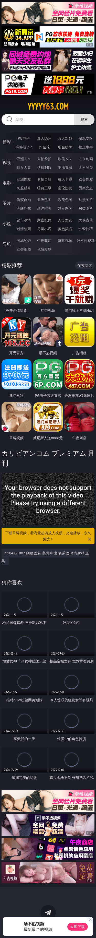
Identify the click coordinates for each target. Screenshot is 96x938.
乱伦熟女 (65, 187)
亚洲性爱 (24, 179)
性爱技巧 (86, 228)
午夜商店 (44, 240)
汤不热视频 (86, 240)
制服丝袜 (24, 187)
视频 (7, 162)
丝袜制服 (44, 167)
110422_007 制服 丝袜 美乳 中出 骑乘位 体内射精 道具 (45, 557)
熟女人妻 (24, 167)
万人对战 (65, 138)
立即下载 (77, 926)
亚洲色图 (44, 199)
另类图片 (86, 208)
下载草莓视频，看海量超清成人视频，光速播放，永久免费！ (48, 536)
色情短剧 (44, 249)
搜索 (84, 119)
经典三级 (44, 187)
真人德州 (44, 138)
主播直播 (65, 167)
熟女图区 (65, 208)
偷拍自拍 (44, 179)
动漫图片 (86, 199)
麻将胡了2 (24, 147)
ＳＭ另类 (86, 167)
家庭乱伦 (44, 220)
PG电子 (24, 138)
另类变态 (86, 187)
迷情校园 (24, 228)
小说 (7, 224)
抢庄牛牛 (86, 147)
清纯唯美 (44, 208)
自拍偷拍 (44, 158)
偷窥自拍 (24, 199)
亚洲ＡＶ (24, 158)
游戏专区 (86, 138)
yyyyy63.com (48, 106)
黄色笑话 (65, 228)
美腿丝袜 (24, 208)
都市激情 (24, 220)
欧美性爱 (86, 179)
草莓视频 (65, 240)
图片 (7, 203)
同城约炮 (24, 240)
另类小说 (44, 228)
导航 (7, 244)
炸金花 (44, 147)
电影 (7, 183)
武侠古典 (86, 220)
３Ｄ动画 (86, 158)
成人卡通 (65, 179)
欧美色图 (65, 199)
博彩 (7, 142)
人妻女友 (65, 220)
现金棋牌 (65, 147)
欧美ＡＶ (65, 158)
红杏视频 (24, 249)
